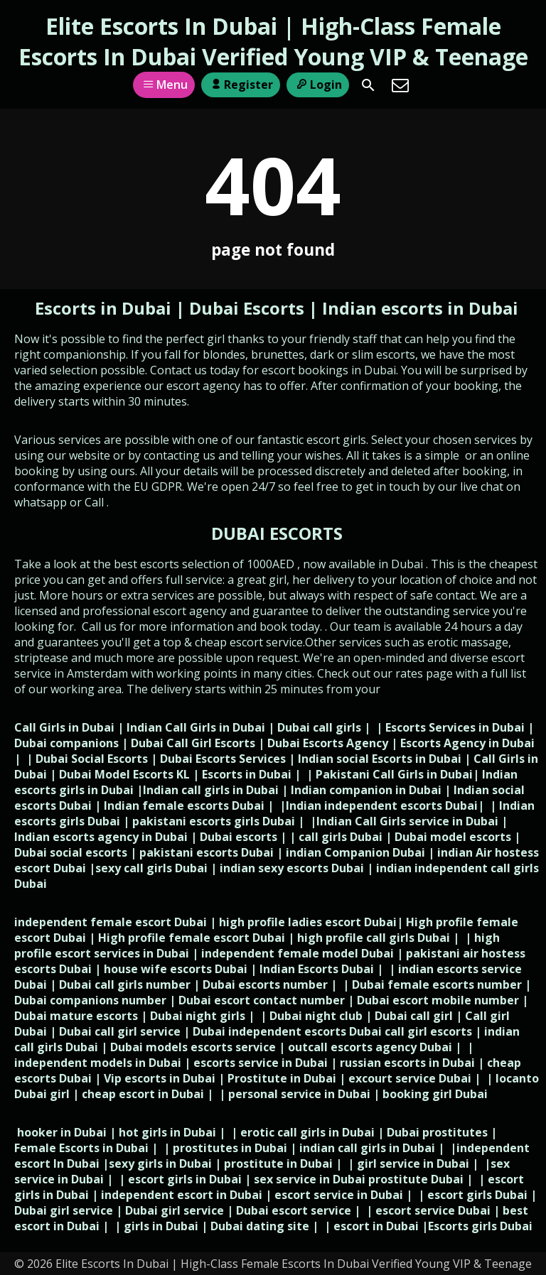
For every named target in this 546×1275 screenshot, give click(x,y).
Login (317, 84)
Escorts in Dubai (105, 308)
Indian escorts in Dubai (420, 308)
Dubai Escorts (246, 308)
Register (240, 84)
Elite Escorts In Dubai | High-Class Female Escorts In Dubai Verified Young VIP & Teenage (273, 41)
